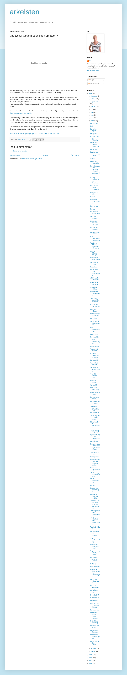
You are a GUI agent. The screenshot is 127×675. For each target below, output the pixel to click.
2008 (91, 658)
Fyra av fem (94, 206)
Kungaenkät (94, 360)
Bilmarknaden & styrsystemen (95, 424)
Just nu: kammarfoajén (95, 341)
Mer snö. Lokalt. (93, 381)
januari (93, 651)
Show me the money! (94, 263)
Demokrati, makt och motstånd (94, 496)
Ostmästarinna (95, 566)
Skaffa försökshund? (94, 480)
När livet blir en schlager (95, 258)
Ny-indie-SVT (94, 595)
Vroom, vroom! (95, 413)
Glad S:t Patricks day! (93, 375)
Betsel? (92, 197)
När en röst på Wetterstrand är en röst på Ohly (95, 446)
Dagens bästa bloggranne (95, 305)
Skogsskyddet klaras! (95, 233)
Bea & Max (94, 149)
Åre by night (94, 334)
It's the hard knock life (94, 228)
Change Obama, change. (93, 253)
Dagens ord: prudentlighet (94, 490)
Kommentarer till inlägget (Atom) (31, 159)
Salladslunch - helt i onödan (95, 533)
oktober (93, 99)
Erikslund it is (94, 610)
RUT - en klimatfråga (94, 586)
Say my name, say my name (95, 552)
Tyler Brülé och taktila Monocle (94, 300)
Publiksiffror (94, 601)
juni (92, 112)
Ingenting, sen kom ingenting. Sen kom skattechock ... (95, 170)
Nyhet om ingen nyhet (95, 468)
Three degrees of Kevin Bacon (95, 417)
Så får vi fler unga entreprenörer (95, 272)
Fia (90, 61)
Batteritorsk (94, 267)
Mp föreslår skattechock (95, 212)
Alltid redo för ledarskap (94, 279)
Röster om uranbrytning (95, 201)
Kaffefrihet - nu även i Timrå (95, 643)
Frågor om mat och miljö (95, 402)
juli (92, 109)
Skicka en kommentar (20, 151)
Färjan (92, 485)
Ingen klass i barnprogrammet (94, 546)
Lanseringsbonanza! (95, 398)
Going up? (93, 564)
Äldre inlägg (75, 155)
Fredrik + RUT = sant (95, 626)
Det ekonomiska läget (95, 329)
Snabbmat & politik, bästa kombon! (94, 615)
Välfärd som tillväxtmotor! (95, 293)
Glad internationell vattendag (95, 238)
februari (93, 648)
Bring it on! (93, 133)
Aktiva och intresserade (94, 581)
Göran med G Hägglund (94, 283)
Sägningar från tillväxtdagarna (95, 323)
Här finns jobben (93, 310)
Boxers (92, 209)
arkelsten (24, 12)
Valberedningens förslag (95, 314)
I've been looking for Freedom (94, 355)
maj (92, 115)
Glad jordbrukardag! (95, 539)
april (92, 118)
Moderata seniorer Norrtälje (94, 223)
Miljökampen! (94, 346)
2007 (91, 660)
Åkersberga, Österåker (94, 631)
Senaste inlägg (15, 155)
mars (92, 121)
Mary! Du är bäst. (94, 193)
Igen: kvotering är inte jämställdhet (95, 436)
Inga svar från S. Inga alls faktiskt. (94, 605)
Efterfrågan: (94, 441)
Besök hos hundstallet (94, 162)
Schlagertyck (94, 457)
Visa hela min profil (93, 71)
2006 (91, 663)
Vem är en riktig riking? (95, 388)
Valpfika (92, 158)
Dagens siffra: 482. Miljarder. (94, 138)
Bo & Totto (93, 318)
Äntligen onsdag (93, 217)
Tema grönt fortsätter (94, 350)
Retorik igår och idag (94, 622)
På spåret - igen (94, 591)
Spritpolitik (93, 385)
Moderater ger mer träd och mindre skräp (95, 462)
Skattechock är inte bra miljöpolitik (95, 144)
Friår (91, 126)
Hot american (94, 598)
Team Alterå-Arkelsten (94, 364)
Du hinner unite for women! (93, 559)
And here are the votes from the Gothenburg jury (95, 504)
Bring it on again (93, 130)
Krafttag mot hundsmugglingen (95, 154)
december (94, 96)
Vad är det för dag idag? (94, 431)
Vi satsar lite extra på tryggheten (94, 408)
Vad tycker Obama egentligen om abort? (94, 245)
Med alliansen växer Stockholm (94, 187)
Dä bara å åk (94, 337)
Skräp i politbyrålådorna (95, 474)
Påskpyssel (94, 123)
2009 (91, 655)
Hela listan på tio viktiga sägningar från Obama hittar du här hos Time (34, 133)
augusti (93, 106)
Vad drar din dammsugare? (95, 636)
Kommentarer (93, 83)
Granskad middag (93, 288)
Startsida (45, 155)
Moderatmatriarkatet (95, 393)
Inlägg (91, 80)
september (94, 102)
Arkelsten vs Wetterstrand (95, 369)
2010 (91, 93)
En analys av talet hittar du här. (21, 113)
